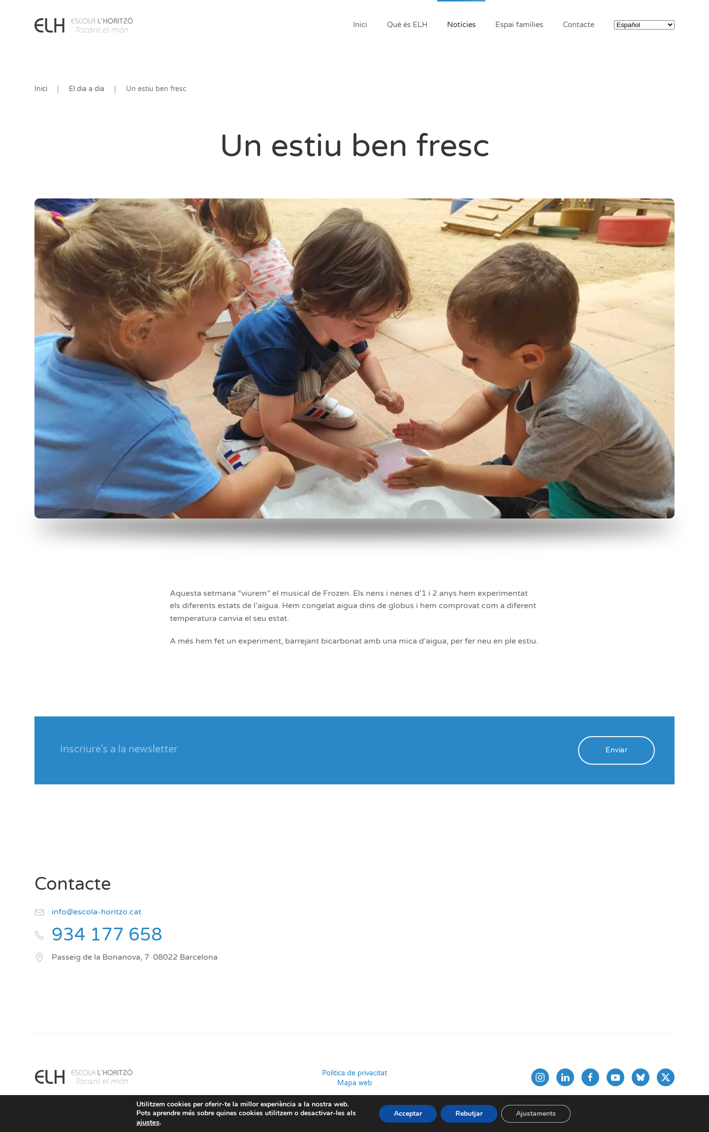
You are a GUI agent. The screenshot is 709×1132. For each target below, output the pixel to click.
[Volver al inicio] (83, 24)
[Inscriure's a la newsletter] (312, 749)
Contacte (578, 24)
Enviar (616, 750)
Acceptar (408, 1113)
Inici (360, 24)
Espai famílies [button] (519, 24)
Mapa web (354, 1083)
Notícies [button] (461, 24)
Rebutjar (469, 1113)
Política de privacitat (354, 1073)
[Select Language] (644, 25)
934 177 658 (107, 934)
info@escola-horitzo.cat (96, 912)
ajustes (148, 1122)
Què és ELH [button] (407, 24)
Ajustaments (536, 1113)
